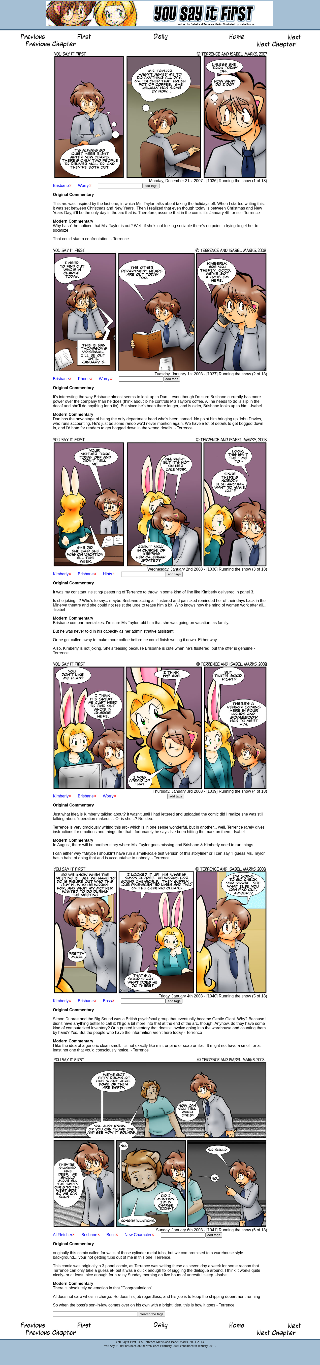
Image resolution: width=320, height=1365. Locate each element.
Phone (84, 379)
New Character (138, 1235)
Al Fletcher (62, 1235)
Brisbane (61, 185)
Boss (107, 1001)
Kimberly (61, 574)
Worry (83, 185)
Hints (107, 574)
